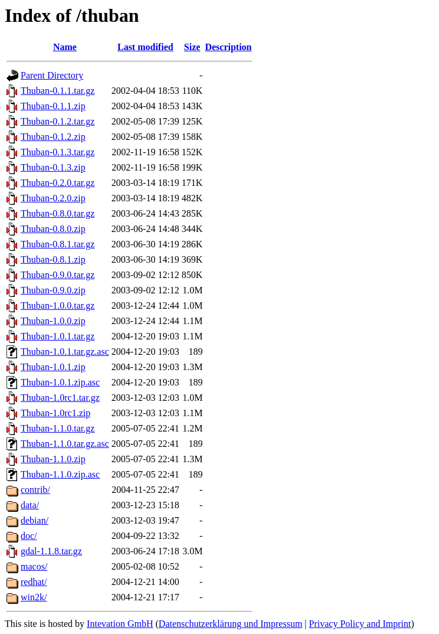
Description (228, 47)
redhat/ (34, 582)
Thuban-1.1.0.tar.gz (57, 428)
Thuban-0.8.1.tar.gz (57, 244)
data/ (30, 505)
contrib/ (35, 490)
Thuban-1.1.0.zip (53, 459)
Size (192, 47)
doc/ (29, 536)
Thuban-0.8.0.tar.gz (57, 213)
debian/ (34, 520)
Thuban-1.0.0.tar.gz (57, 305)
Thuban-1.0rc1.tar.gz (60, 398)
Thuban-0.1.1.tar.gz (57, 91)
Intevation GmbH (120, 624)
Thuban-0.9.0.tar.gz (57, 275)
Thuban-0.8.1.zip (53, 259)
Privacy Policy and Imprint (360, 624)
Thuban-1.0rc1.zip (55, 413)
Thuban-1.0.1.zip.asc (60, 382)
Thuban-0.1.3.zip (53, 167)
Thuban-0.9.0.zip (53, 290)
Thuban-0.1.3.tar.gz (57, 152)
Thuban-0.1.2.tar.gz (57, 121)
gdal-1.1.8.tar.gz (51, 551)
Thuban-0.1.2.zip (53, 137)
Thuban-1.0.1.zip (53, 367)
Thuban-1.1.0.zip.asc (60, 474)
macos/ (34, 566)
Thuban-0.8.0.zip (53, 229)
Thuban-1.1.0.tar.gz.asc (65, 444)
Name (65, 47)
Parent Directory (52, 75)
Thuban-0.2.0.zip (53, 198)
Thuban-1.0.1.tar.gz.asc (65, 352)
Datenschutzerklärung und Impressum (230, 624)
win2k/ (34, 597)
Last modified (145, 47)
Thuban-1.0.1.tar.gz (57, 336)
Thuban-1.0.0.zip (53, 321)
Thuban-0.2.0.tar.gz (57, 183)
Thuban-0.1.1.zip (53, 106)
